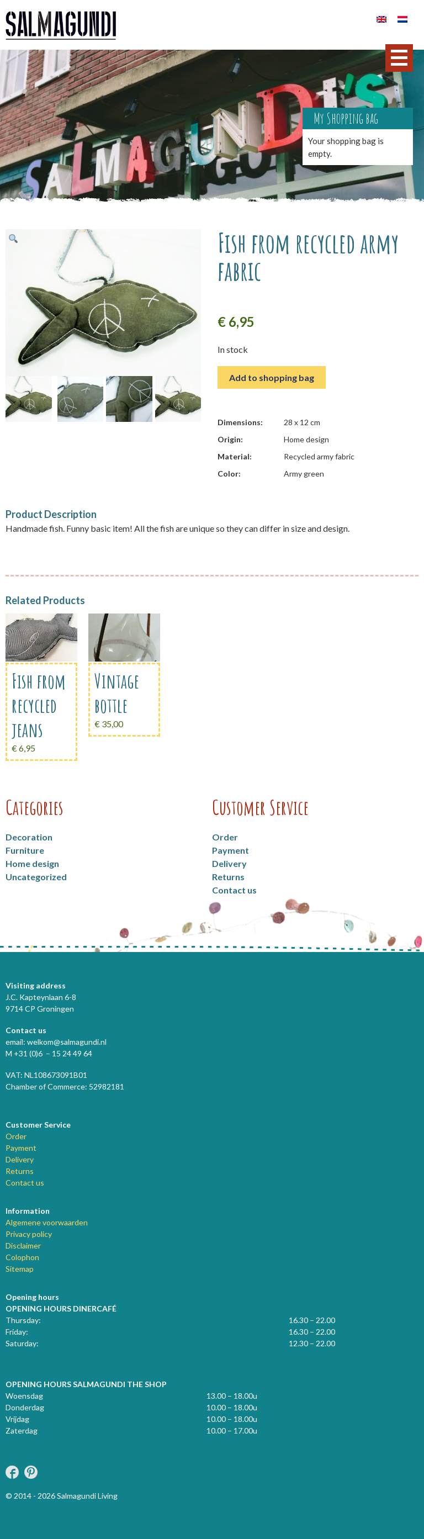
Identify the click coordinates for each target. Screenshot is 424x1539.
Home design (32, 863)
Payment (230, 850)
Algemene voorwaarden (47, 1222)
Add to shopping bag (271, 377)
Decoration (29, 837)
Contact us (234, 890)
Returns (228, 876)
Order (225, 837)
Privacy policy (29, 1234)
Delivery (229, 863)
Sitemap (20, 1268)
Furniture (25, 850)
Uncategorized (36, 876)
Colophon (22, 1257)
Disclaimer (23, 1245)
